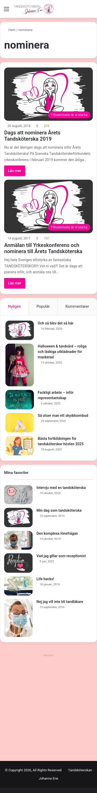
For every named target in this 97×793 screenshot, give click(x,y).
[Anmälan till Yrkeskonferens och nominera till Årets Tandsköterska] (48, 206)
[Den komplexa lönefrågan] (18, 540)
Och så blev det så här (55, 323)
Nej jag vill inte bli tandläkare (59, 602)
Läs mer (14, 171)
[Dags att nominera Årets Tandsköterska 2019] (48, 94)
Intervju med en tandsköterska (61, 488)
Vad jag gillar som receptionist (61, 556)
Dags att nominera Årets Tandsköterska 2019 (32, 136)
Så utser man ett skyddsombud (63, 415)
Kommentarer (77, 306)
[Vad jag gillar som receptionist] (18, 563)
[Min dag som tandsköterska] (18, 517)
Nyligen (14, 306)
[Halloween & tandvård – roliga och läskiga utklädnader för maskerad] (19, 365)
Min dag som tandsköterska (59, 510)
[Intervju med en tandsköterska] (18, 494)
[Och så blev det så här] (19, 330)
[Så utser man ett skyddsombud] (19, 422)
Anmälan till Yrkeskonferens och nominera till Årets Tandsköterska (43, 248)
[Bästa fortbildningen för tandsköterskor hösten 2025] (19, 445)
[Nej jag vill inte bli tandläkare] (18, 618)
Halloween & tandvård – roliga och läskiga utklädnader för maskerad (62, 351)
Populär (43, 306)
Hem (10, 30)
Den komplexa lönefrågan (57, 533)
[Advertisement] (48, 707)
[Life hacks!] (18, 585)
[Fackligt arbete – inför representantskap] (19, 399)
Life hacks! (45, 579)
